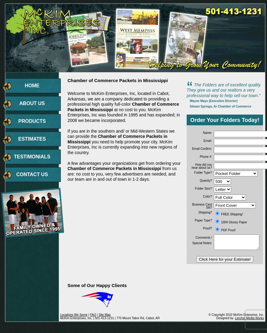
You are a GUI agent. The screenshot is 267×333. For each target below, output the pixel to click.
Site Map (105, 314)
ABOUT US (32, 103)
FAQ (93, 314)
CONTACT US (32, 174)
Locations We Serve (73, 314)
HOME (32, 85)
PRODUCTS (32, 121)
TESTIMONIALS (32, 156)
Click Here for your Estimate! (225, 259)
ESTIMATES (32, 139)
